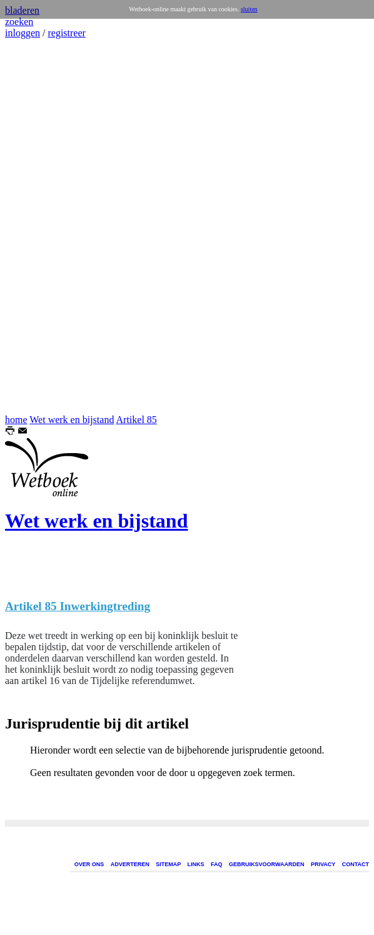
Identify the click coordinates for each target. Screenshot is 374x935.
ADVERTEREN (130, 864)
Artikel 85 (136, 419)
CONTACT (355, 864)
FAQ (217, 864)
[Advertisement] (42, 226)
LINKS (196, 864)
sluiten (249, 9)
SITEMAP (168, 864)
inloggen (22, 33)
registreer (66, 33)
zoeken (19, 21)
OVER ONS (89, 864)
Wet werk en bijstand (71, 419)
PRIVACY (323, 864)
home (16, 419)
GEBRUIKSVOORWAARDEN (266, 864)
